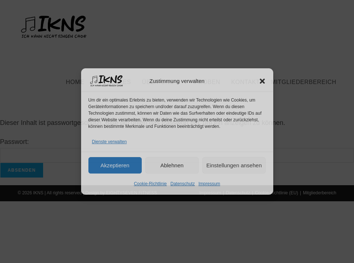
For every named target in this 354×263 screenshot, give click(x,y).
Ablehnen (171, 165)
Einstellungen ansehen (234, 165)
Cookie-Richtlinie (150, 183)
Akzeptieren (114, 165)
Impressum (209, 183)
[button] (262, 81)
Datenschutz (183, 183)
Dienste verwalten (109, 141)
